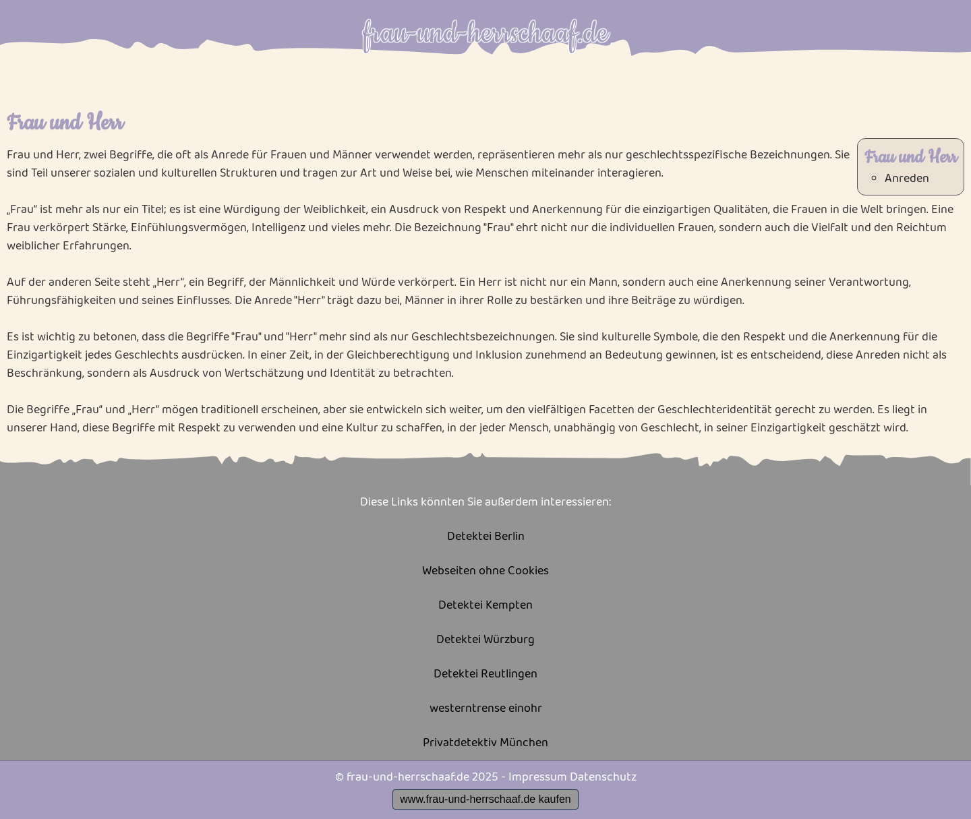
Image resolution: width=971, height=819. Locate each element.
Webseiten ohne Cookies (485, 571)
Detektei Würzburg (485, 640)
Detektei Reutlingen (485, 674)
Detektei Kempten (485, 606)
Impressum (537, 777)
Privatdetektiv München (485, 743)
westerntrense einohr (486, 709)
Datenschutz (603, 777)
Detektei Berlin (486, 537)
